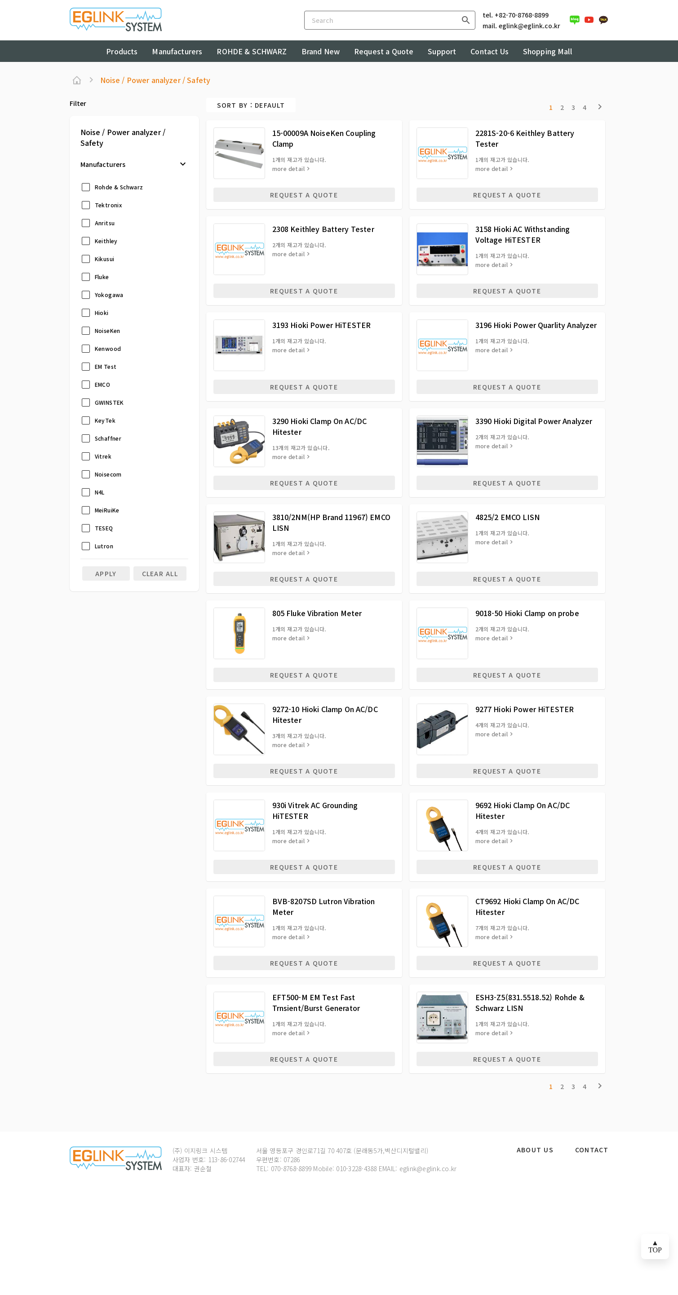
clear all (160, 573)
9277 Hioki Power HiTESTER (524, 709)
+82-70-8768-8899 (522, 14)
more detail (288, 168)
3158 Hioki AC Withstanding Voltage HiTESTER (522, 234)
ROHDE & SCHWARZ (252, 51)
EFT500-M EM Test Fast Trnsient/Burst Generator (316, 1002)
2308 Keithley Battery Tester (323, 228)
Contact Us (489, 51)
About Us (535, 1150)
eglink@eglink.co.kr (529, 25)
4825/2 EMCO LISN (507, 517)
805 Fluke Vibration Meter (317, 613)
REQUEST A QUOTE (304, 194)
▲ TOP (655, 1246)
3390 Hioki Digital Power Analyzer (534, 421)
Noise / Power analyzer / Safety (155, 79)
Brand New (320, 51)
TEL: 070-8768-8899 (284, 1168)
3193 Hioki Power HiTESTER (321, 324)
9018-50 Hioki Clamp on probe (527, 613)
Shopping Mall (547, 51)
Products (121, 51)
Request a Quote (383, 51)
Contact (592, 1150)
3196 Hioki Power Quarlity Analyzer (536, 324)
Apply (105, 573)
